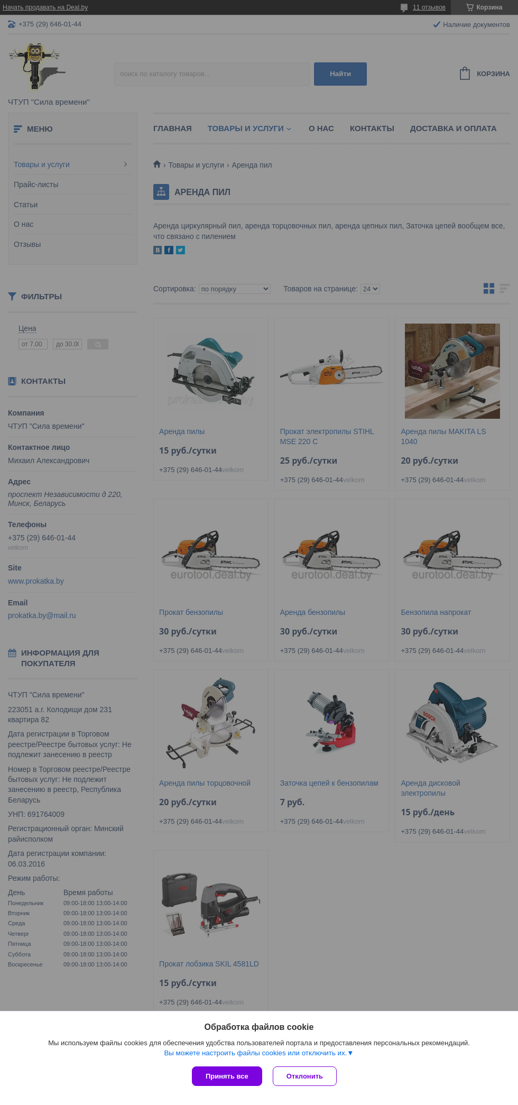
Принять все (227, 1076)
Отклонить (304, 1076)
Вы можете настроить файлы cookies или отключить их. (255, 1053)
